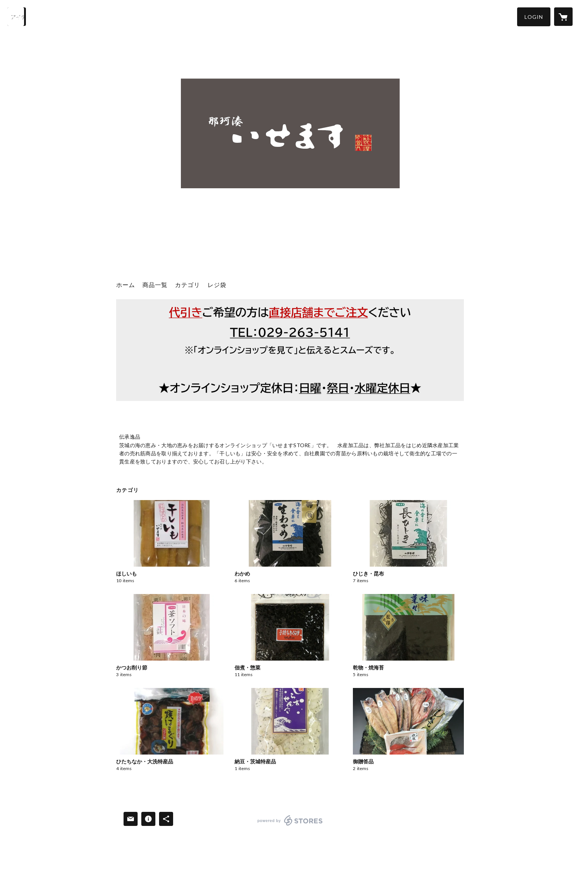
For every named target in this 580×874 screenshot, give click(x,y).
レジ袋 (217, 284)
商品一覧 (155, 284)
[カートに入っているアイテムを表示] (563, 16)
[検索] (16, 16)
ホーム (125, 284)
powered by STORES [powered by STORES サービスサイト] (290, 825)
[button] (533, 16)
